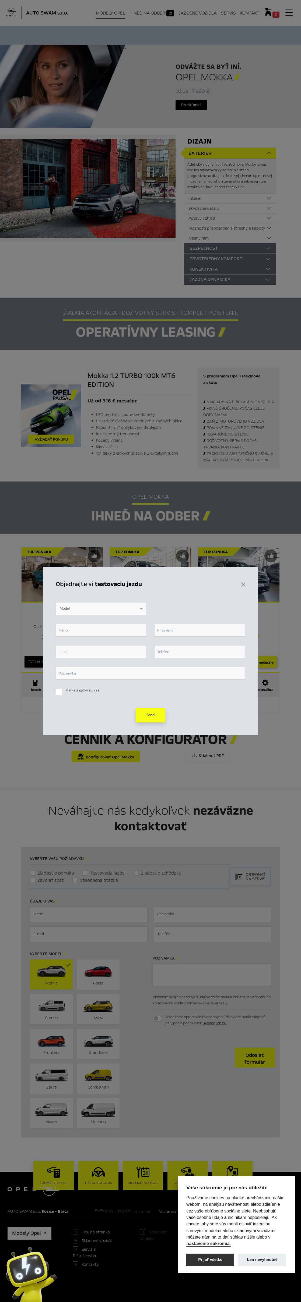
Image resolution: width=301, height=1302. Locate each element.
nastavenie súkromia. (208, 1243)
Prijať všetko (210, 1259)
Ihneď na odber (116, 35)
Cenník (185, 34)
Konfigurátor (157, 34)
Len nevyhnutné (262, 1259)
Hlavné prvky (76, 34)
